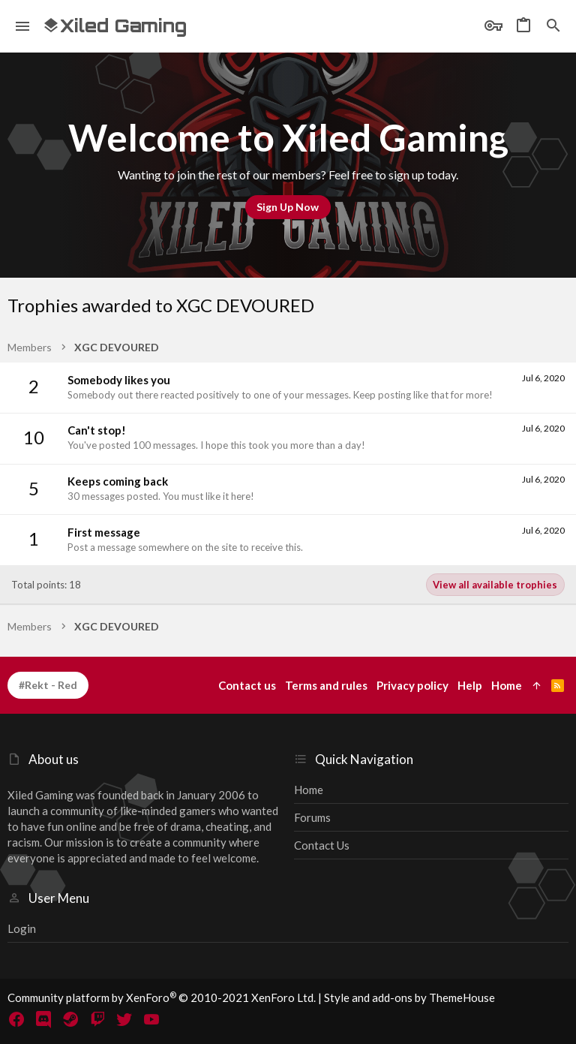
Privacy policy (412, 685)
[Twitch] (97, 1019)
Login (22, 928)
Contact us (322, 845)
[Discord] (43, 1019)
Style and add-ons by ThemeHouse (409, 997)
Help (470, 685)
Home (308, 789)
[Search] (553, 26)
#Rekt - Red (48, 684)
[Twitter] (125, 1019)
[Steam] (71, 1019)
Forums (312, 817)
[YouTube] (151, 1019)
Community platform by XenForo (162, 997)
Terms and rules (326, 685)
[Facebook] (17, 1019)
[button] (23, 26)
